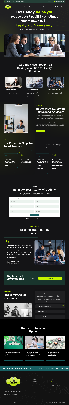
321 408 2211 (49, 1)
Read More (29, 358)
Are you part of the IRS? (43, 316)
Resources (38, 6)
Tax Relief (35, 383)
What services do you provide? (44, 293)
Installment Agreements (33, 89)
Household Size (38, 203)
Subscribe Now (57, 278)
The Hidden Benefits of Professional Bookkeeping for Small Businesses (34, 354)
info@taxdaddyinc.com (59, 1)
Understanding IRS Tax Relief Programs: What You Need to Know (13, 354)
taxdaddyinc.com (8, 402)
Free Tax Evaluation (59, 6)
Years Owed (37, 198)
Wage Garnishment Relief (54, 89)
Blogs (34, 385)
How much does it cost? (43, 311)
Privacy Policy (46, 402)
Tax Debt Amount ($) (14, 198)
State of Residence (14, 208)
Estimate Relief (34, 214)
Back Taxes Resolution (11, 89)
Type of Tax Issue (38, 208)
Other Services (31, 6)
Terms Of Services (61, 402)
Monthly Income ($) (14, 203)
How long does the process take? (45, 306)
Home (21, 6)
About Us (25, 6)
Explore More (40, 131)
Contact (43, 6)
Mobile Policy (53, 402)
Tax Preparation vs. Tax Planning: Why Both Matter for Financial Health (55, 354)
